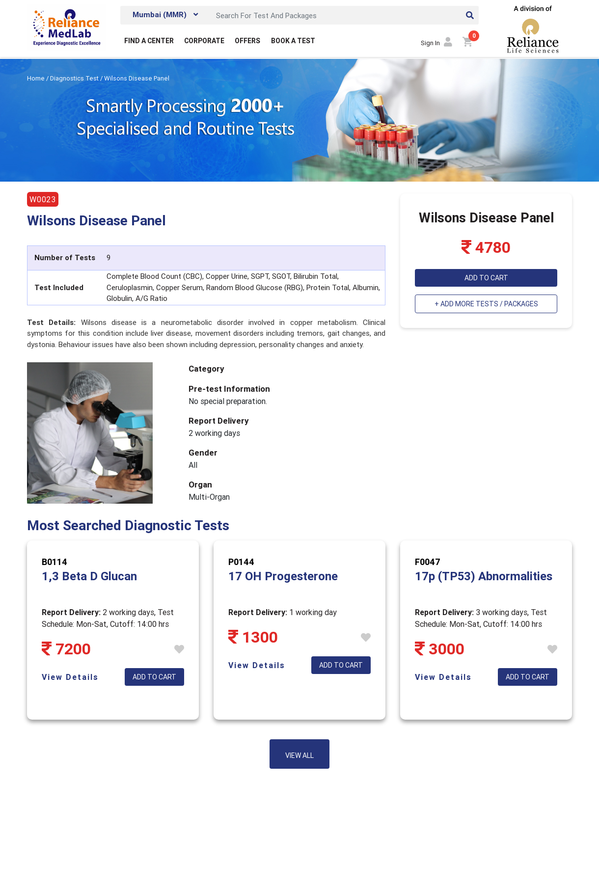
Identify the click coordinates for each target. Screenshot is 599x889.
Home (36, 78)
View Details (70, 677)
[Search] (344, 15)
